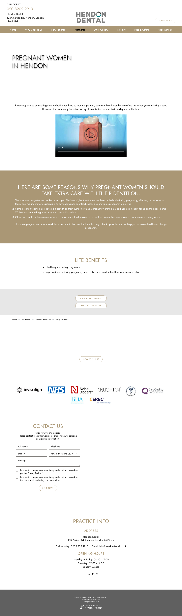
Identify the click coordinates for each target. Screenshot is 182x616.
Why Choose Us (33, 30)
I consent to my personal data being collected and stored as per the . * (48, 472)
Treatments (79, 30)
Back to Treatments (91, 305)
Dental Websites (91, 605)
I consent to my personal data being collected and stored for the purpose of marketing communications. (49, 479)
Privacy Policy (34, 473)
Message (48, 462)
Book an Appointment (91, 298)
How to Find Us (91, 359)
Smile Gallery (101, 30)
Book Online (165, 20)
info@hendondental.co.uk (112, 546)
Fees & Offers (141, 30)
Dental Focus (93, 608)
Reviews (121, 30)
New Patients (58, 30)
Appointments (165, 30)
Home (13, 30)
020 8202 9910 (20, 9)
